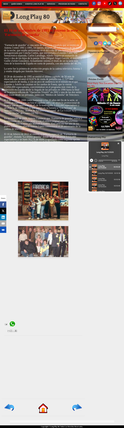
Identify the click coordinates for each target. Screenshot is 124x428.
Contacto (82, 4)
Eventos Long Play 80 (34, 4)
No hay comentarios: (76, 39)
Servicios (51, 4)
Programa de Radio (66, 4)
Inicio (5, 4)
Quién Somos (16, 4)
